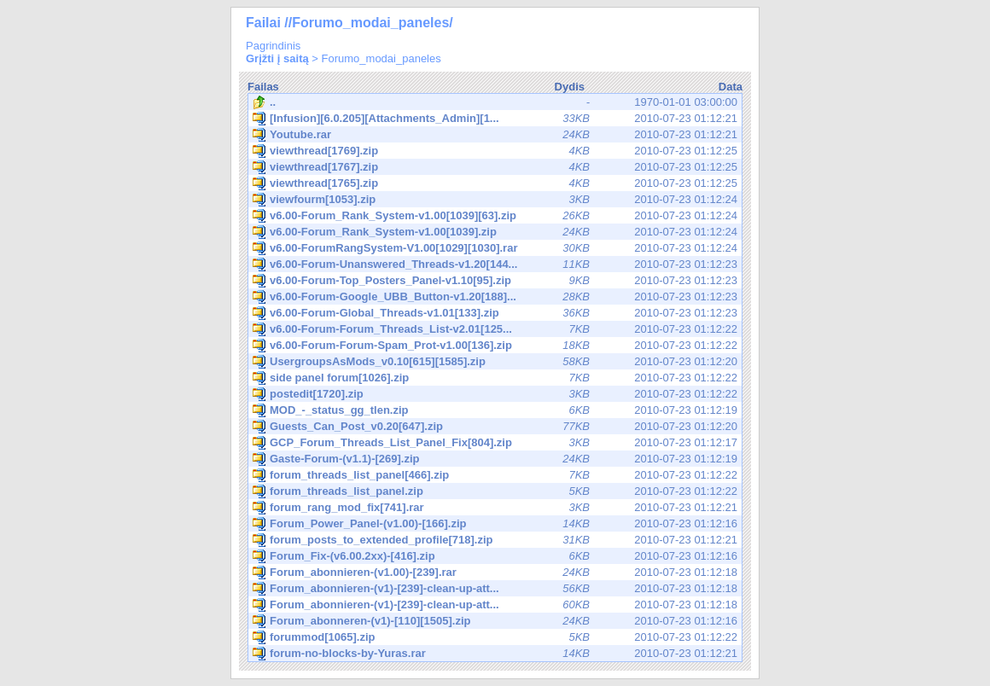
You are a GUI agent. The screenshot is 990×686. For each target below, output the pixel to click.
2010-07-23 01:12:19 (495, 410)
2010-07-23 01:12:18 (495, 572)
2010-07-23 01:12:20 (495, 362)
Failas (263, 86)
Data (730, 86)
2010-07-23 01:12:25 (495, 151)
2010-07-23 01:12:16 (495, 524)
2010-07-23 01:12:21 (495, 118)
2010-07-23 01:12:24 (495, 199)
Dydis (570, 86)
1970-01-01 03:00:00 (495, 102)
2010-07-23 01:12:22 (495, 329)
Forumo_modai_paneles (381, 58)
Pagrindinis (273, 45)
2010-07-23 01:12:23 (495, 264)
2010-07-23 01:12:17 (495, 443)
